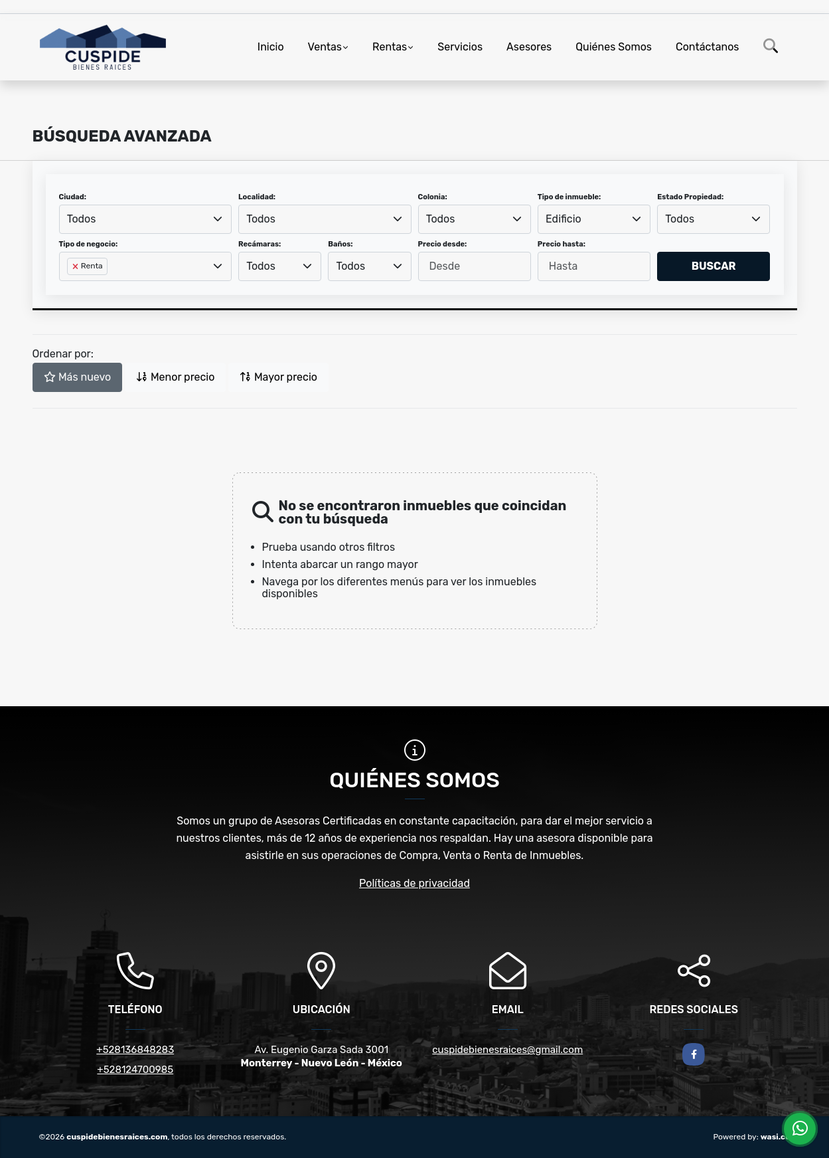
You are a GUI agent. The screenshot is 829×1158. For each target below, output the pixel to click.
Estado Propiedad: (690, 197)
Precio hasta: (561, 244)
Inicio (271, 47)
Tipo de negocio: (88, 244)
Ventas (325, 47)
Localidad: (256, 197)
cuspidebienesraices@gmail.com (507, 1050)
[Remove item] (76, 266)
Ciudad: (73, 197)
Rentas (389, 47)
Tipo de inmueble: (569, 197)
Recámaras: (259, 244)
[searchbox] (71, 287)
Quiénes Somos (613, 47)
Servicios (460, 47)
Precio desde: (442, 244)
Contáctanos (707, 47)
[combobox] (145, 219)
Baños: (340, 244)
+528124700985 (135, 1070)
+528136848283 (135, 1050)
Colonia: (432, 197)
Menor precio (175, 377)
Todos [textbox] (81, 219)
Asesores (529, 47)
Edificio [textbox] (563, 219)
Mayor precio (278, 377)
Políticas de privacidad (414, 883)
